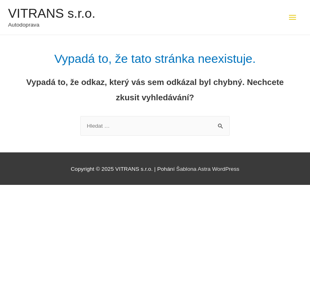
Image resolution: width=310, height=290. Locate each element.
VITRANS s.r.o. (51, 13)
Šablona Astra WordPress (207, 169)
